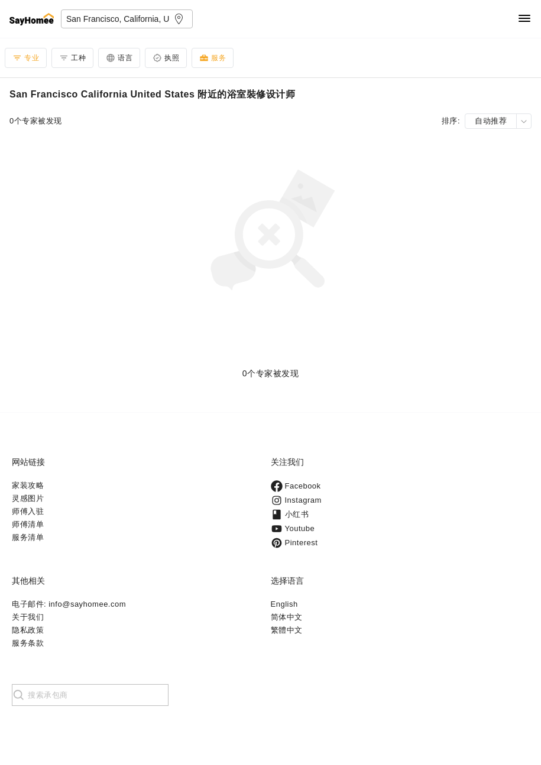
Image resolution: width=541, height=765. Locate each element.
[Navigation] (524, 19)
